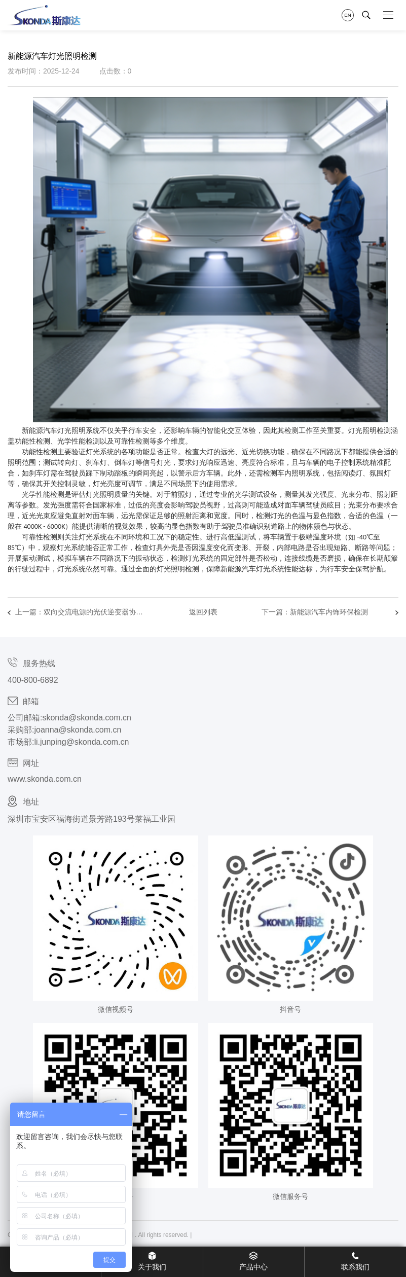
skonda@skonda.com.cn (86, 717)
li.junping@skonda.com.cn (81, 742)
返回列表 (203, 612)
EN (347, 15)
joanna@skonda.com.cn (77, 729)
